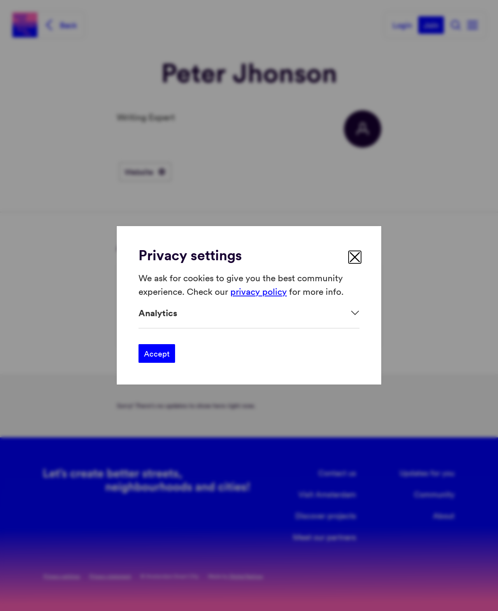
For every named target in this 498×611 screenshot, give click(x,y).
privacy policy (258, 291)
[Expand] (249, 313)
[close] (355, 257)
